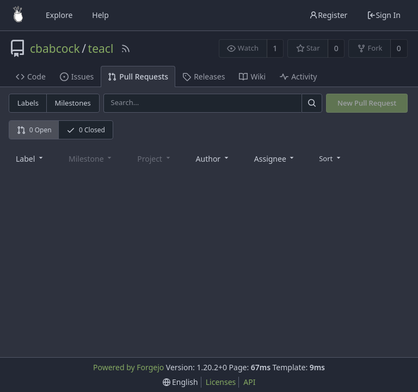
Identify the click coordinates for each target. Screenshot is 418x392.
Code (31, 76)
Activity (298, 76)
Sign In (384, 15)
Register (328, 15)
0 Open (34, 129)
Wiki (252, 76)
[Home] (18, 15)
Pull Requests (138, 76)
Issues (77, 76)
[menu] (330, 158)
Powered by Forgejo (128, 367)
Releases (203, 76)
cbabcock (55, 48)
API (249, 382)
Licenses (221, 382)
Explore (59, 15)
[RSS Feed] (126, 48)
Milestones (73, 103)
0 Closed (85, 129)
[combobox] (30, 158)
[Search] (312, 103)
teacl (101, 48)
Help (100, 15)
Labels (28, 103)
